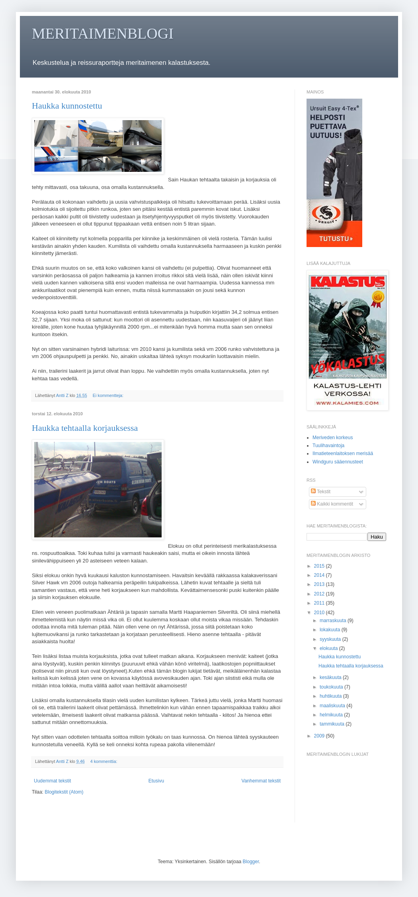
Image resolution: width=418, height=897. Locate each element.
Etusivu (156, 781)
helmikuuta (332, 715)
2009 (320, 736)
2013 (320, 584)
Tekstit (320, 491)
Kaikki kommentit (332, 504)
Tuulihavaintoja (328, 445)
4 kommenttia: (104, 761)
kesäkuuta (331, 677)
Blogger (251, 861)
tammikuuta (333, 724)
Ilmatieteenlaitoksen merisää (343, 453)
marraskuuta (334, 620)
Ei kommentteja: (109, 395)
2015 (320, 566)
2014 (320, 575)
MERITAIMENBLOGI (103, 33)
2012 (320, 594)
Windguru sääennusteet (338, 462)
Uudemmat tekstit (52, 781)
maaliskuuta (333, 705)
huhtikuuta (331, 696)
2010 (320, 612)
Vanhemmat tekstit (261, 781)
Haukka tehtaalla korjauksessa (85, 428)
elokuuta (329, 648)
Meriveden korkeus (333, 437)
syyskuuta (331, 639)
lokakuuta (331, 629)
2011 (320, 603)
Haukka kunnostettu (67, 106)
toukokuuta (332, 687)
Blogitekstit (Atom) (64, 792)
